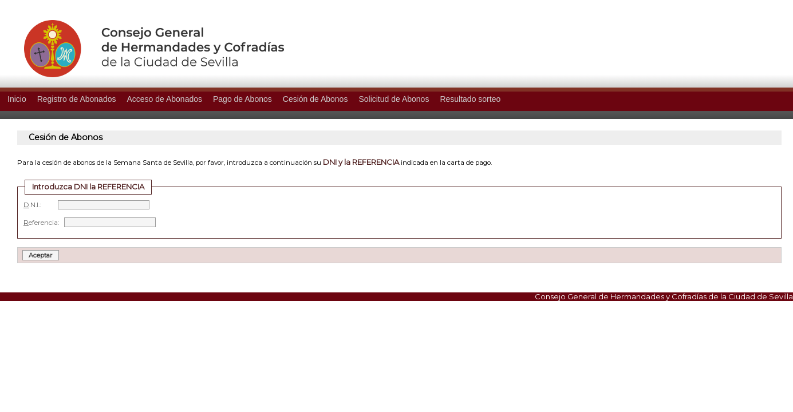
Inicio (16, 99)
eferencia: (89, 223)
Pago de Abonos (242, 99)
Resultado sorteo (470, 99)
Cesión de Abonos (315, 99)
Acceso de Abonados (164, 99)
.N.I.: (86, 205)
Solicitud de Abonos (393, 99)
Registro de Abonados (76, 99)
